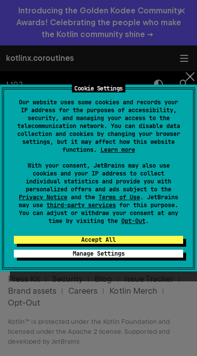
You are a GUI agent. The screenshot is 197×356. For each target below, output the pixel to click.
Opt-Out (133, 221)
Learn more (117, 150)
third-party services (81, 205)
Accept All (98, 240)
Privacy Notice (43, 197)
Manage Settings (99, 254)
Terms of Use (119, 197)
